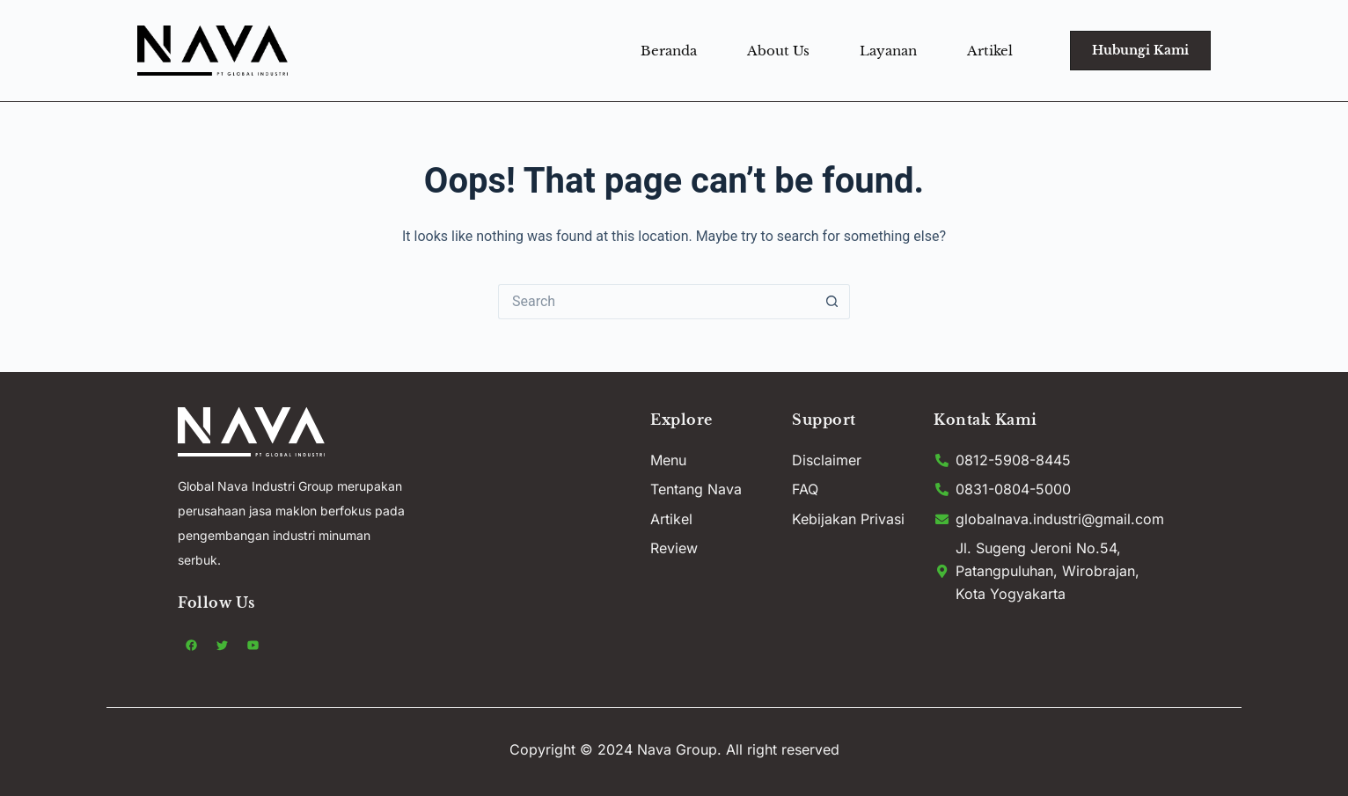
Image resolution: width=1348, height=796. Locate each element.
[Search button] (832, 301)
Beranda (669, 50)
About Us (778, 50)
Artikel (990, 50)
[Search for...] (656, 301)
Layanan (888, 50)
